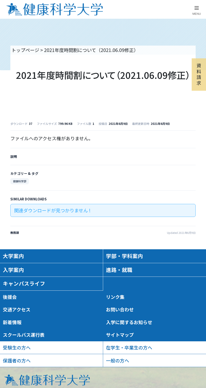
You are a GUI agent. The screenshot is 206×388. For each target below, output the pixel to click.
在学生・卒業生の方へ (129, 347)
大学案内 (13, 256)
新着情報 (12, 322)
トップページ (25, 50)
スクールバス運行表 (24, 334)
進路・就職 (119, 269)
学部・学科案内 (124, 256)
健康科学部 (19, 181)
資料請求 (199, 74)
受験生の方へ (17, 347)
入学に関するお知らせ (129, 322)
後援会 (10, 297)
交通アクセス (16, 309)
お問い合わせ (120, 309)
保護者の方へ (17, 360)
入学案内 (13, 269)
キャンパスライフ (24, 283)
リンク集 (115, 297)
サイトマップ (120, 334)
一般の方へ (117, 360)
